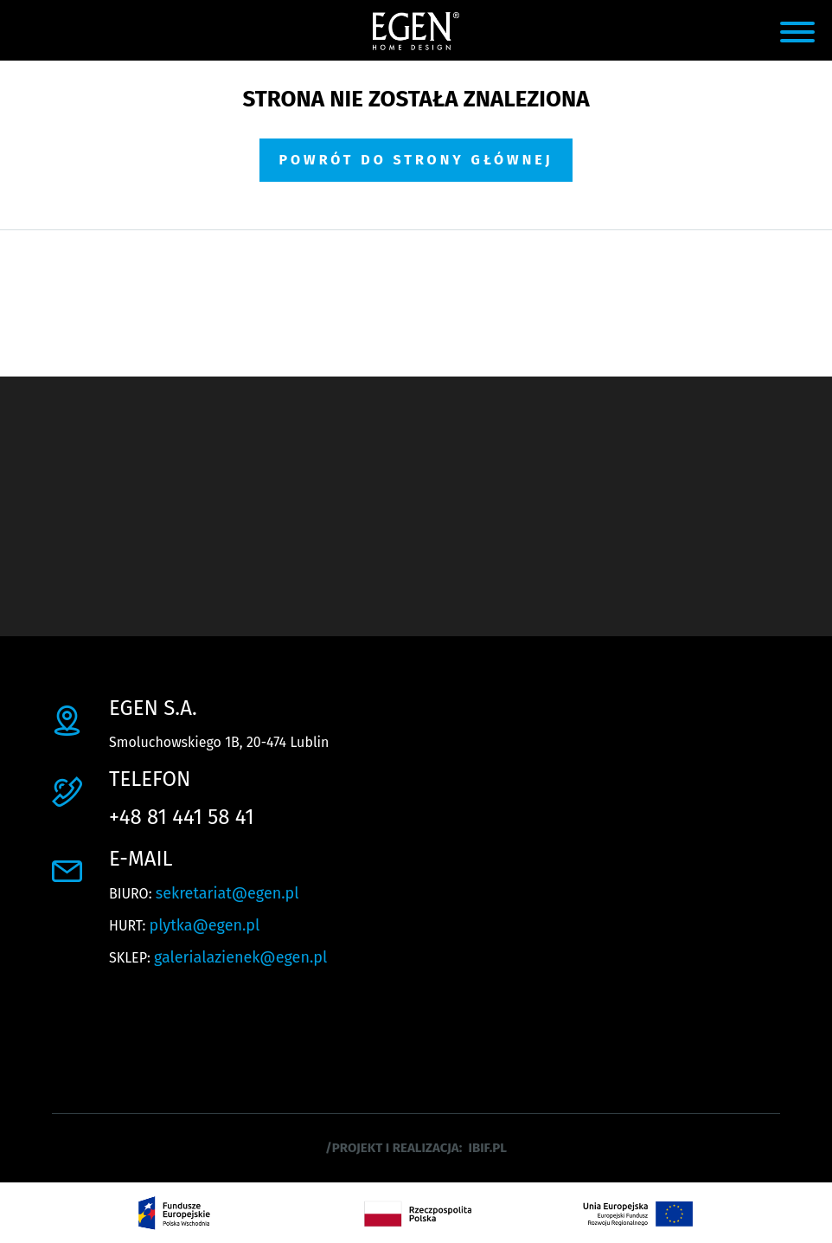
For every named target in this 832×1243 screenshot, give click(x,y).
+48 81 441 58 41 (181, 817)
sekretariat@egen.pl (227, 893)
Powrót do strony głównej (415, 159)
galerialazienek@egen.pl (240, 957)
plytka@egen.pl (205, 925)
